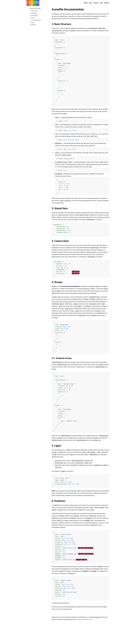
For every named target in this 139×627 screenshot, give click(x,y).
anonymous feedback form (84, 619)
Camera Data (34, 15)
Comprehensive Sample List (61, 603)
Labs (101, 3)
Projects (106, 3)
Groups (33, 17)
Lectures (95, 3)
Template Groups (37, 20)
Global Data (34, 13)
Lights (32, 22)
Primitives (33, 24)
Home (86, 3)
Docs (90, 3)
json (91, 30)
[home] (33, 3)
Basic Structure (34, 11)
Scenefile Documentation (35, 8)
